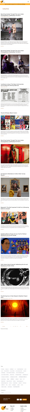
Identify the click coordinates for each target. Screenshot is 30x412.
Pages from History (5, 298)
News (4, 176)
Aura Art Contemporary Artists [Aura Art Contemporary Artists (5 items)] (20, 372)
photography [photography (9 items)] (14, 384)
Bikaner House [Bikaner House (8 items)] (12, 374)
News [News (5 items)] (6, 384)
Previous (3, 326)
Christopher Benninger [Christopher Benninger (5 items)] (18, 374)
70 (20, 326)
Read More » (2, 46)
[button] (28, 1)
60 (13, 326)
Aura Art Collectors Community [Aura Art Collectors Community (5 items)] (11, 372)
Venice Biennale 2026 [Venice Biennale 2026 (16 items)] (16, 386)
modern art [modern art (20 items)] (2, 384)
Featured (4, 114)
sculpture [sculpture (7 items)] (18, 384)
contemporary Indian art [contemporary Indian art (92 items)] (23, 376)
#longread (2, 16)
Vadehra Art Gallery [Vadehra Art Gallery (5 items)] (3, 386)
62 (17, 326)
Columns (5, 16)
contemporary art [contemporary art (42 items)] (25, 374)
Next (27, 326)
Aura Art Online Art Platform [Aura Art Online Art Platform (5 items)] (5, 374)
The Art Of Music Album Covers (9, 113)
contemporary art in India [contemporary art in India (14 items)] (13, 376)
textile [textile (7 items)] (22, 384)
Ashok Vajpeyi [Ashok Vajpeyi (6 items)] (3, 372)
